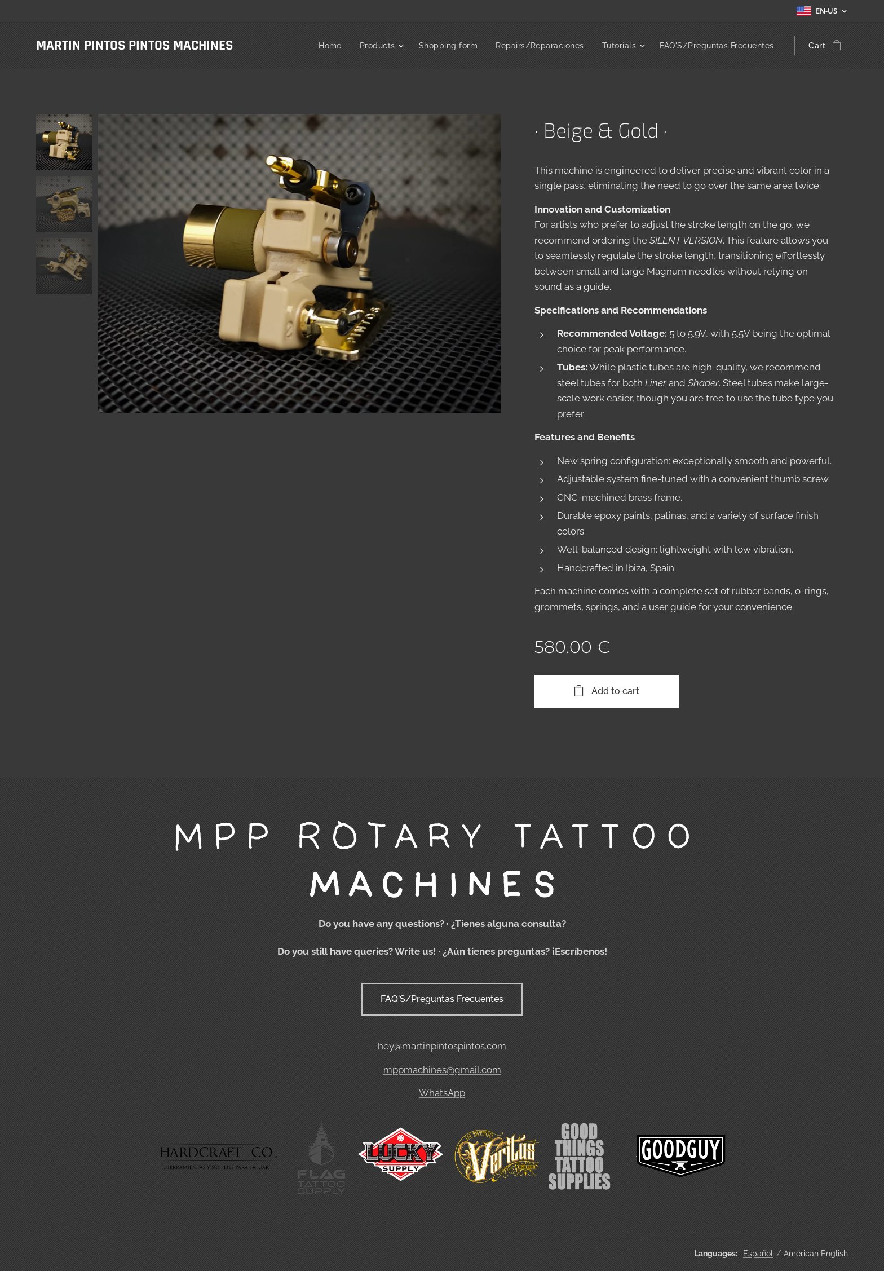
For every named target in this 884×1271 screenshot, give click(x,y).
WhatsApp (442, 1093)
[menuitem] (317, 46)
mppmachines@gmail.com (442, 1069)
